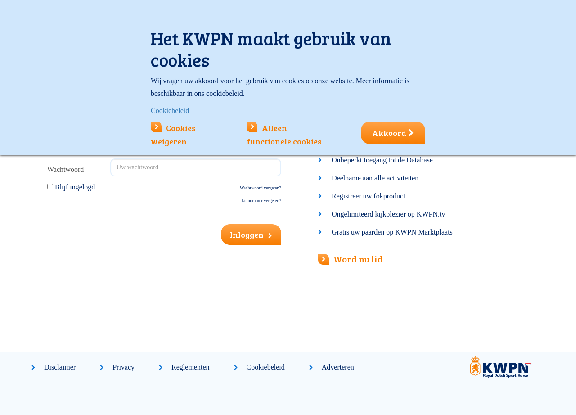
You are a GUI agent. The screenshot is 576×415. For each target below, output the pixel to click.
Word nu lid (350, 259)
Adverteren (338, 367)
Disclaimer (60, 367)
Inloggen (251, 234)
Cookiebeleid (266, 367)
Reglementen (190, 367)
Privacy (123, 367)
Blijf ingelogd (75, 187)
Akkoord (393, 132)
